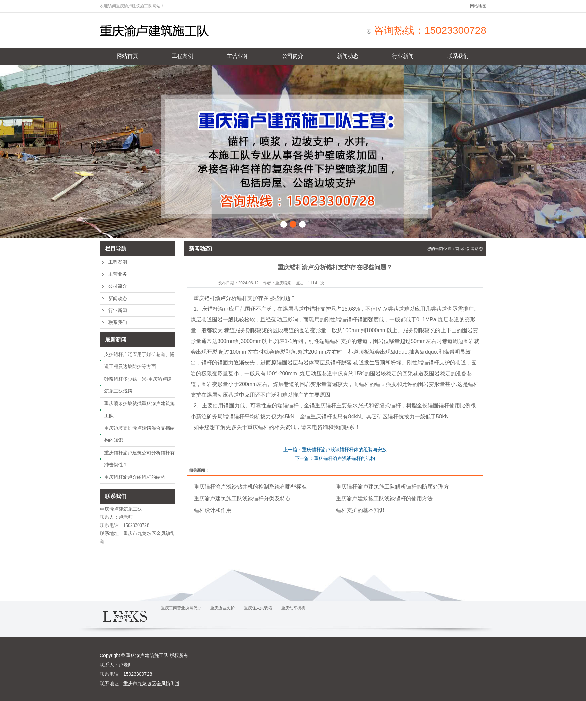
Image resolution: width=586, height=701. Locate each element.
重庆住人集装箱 (258, 608)
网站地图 (478, 6)
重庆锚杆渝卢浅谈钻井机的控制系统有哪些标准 (250, 487)
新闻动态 (348, 56)
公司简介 (292, 56)
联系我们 (458, 56)
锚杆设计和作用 (213, 510)
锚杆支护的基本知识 (360, 510)
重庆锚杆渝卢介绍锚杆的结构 (134, 477)
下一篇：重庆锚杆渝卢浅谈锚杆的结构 (335, 458)
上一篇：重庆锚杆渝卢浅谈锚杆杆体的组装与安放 (335, 449)
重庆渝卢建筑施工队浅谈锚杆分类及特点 (242, 498)
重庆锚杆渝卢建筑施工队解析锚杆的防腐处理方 (392, 487)
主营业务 (237, 56)
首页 (459, 248)
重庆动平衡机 (293, 608)
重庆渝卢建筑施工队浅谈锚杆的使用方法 (384, 498)
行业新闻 (403, 56)
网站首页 (127, 56)
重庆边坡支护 (222, 608)
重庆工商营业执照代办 (181, 608)
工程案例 (182, 56)
